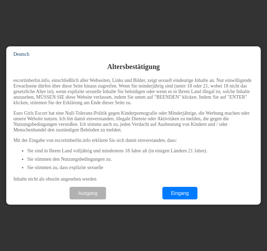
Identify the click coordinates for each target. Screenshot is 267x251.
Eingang (180, 193)
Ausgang (87, 193)
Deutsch (21, 54)
